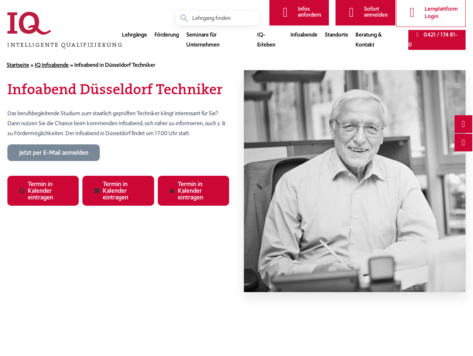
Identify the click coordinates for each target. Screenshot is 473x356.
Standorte (336, 35)
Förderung (166, 35)
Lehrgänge (134, 35)
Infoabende (303, 35)
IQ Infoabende (52, 65)
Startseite (18, 65)
